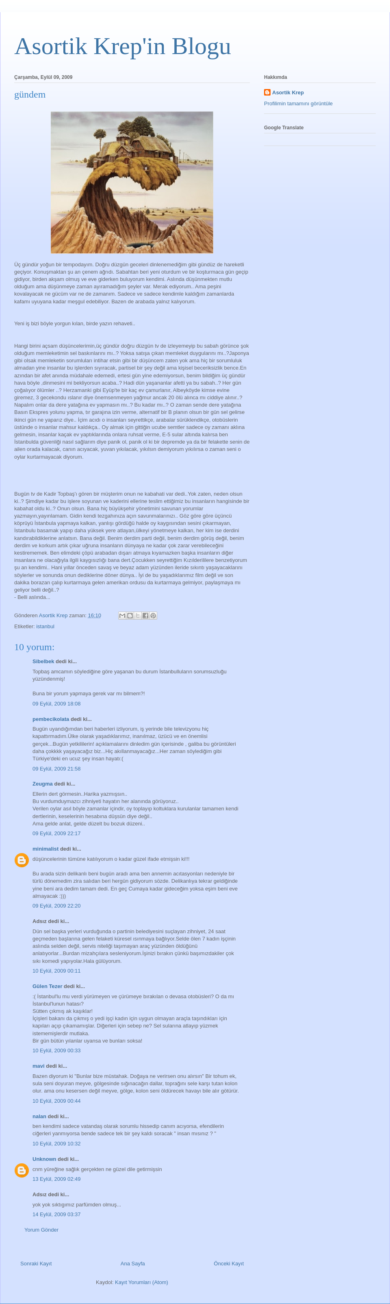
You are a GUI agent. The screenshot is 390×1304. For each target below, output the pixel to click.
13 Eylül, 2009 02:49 (56, 1179)
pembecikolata (50, 719)
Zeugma (42, 784)
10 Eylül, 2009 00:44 (56, 1101)
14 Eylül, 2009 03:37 (56, 1214)
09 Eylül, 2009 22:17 (56, 833)
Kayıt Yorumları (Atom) (141, 1282)
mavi (38, 1066)
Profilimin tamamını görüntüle (298, 103)
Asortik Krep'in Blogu (122, 46)
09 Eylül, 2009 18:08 (56, 704)
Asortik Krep (288, 92)
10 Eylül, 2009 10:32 (56, 1144)
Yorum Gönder (41, 1230)
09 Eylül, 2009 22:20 (56, 906)
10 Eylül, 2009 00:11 (56, 971)
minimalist (45, 849)
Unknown (44, 1159)
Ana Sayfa (133, 1263)
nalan (39, 1116)
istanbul (45, 626)
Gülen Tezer (47, 986)
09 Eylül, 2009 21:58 (56, 769)
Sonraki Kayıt (36, 1263)
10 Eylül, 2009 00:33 (56, 1050)
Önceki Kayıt (229, 1263)
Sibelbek (43, 661)
